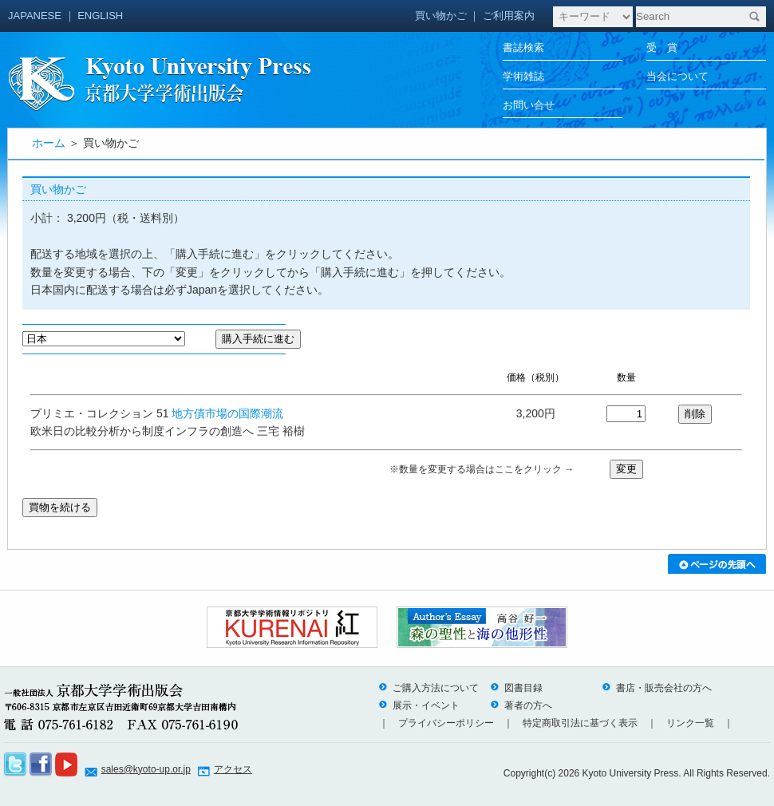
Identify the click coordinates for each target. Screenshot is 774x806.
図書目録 (516, 687)
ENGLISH (100, 16)
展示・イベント (419, 705)
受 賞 (661, 47)
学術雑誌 (523, 76)
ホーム (48, 142)
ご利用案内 (509, 16)
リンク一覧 (690, 723)
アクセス (233, 769)
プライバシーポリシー (446, 723)
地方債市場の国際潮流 (227, 413)
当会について (677, 76)
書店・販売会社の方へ (656, 687)
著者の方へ (521, 705)
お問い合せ (529, 105)
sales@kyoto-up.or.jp (146, 769)
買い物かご (441, 16)
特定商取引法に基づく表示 (580, 723)
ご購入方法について (428, 687)
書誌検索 (523, 47)
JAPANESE (34, 16)
